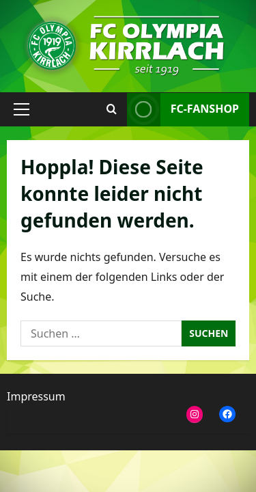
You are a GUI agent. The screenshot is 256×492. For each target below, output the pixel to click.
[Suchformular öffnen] (111, 109)
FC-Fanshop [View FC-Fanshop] (183, 109)
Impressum (36, 396)
